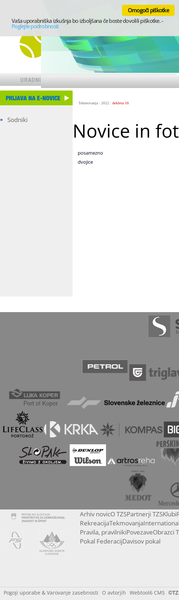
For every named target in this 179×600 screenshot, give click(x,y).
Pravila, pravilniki (103, 532)
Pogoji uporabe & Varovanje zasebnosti (51, 592)
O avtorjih (114, 592)
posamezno (90, 153)
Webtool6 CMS (147, 592)
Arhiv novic (95, 514)
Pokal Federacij (101, 541)
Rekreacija (94, 523)
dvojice (85, 162)
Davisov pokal (141, 541)
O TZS (118, 514)
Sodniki (17, 120)
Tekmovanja (88, 103)
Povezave (139, 532)
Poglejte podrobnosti (35, 26)
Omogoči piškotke (148, 10)
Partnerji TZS (145, 514)
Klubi (169, 514)
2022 (105, 103)
